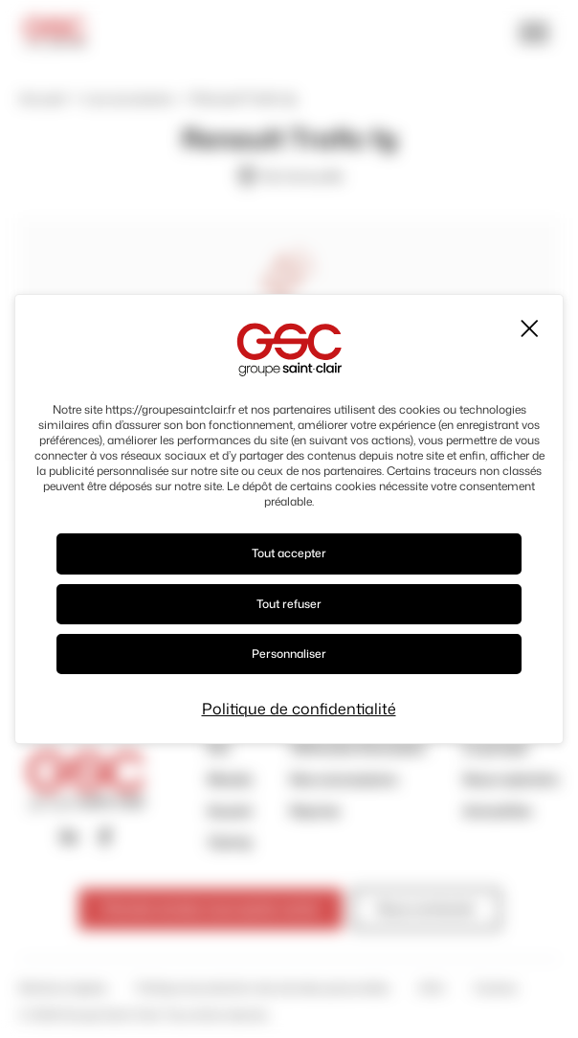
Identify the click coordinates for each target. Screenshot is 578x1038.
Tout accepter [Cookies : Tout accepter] (289, 553)
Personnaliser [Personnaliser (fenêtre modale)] (289, 653)
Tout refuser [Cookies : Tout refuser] (289, 604)
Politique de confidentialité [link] (299, 708)
